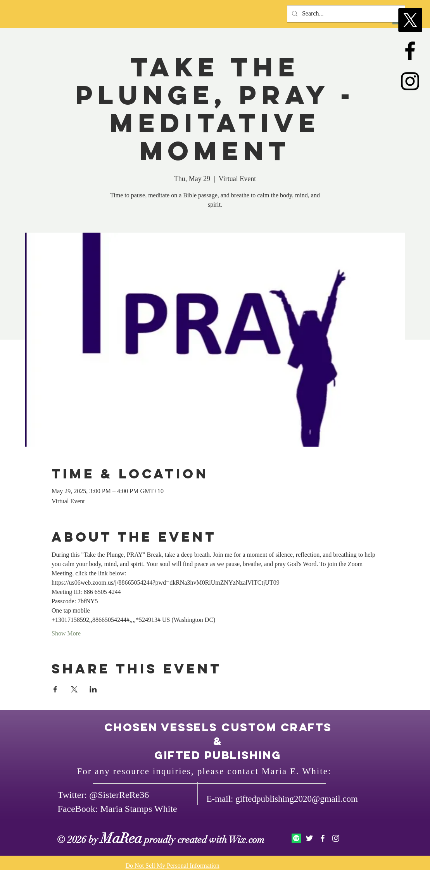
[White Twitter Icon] (309, 838)
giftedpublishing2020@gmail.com (296, 799)
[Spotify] (296, 838)
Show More (66, 633)
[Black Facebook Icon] (410, 50)
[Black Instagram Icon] (410, 81)
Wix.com (246, 840)
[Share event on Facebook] (55, 689)
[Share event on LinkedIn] (93, 689)
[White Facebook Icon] (322, 838)
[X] (410, 20)
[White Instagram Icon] (335, 838)
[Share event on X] (74, 689)
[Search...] (345, 13)
